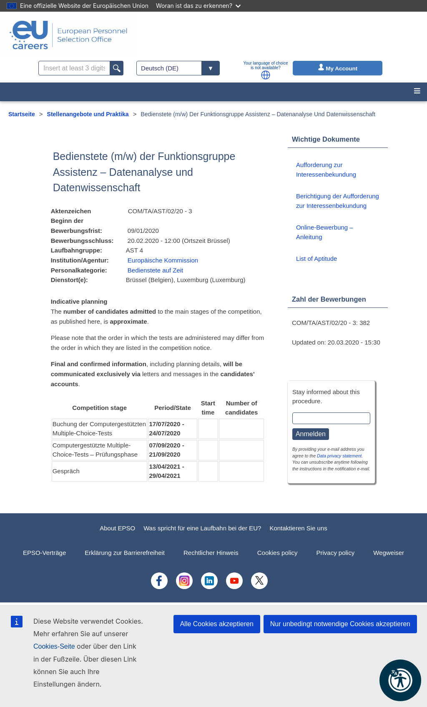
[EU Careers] (68, 35)
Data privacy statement (339, 455)
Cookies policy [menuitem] (277, 552)
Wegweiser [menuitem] (388, 552)
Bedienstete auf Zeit (155, 270)
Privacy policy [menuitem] (335, 552)
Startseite (21, 114)
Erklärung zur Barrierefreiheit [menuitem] (125, 552)
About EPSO (117, 528)
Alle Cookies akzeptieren (217, 623)
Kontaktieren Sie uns (298, 528)
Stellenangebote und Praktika (88, 114)
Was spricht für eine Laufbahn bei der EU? (202, 528)
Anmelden (311, 433)
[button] (266, 75)
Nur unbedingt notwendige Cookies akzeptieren (340, 623)
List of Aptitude (316, 258)
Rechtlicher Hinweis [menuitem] (211, 552)
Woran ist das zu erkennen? (198, 5)
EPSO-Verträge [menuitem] (44, 552)
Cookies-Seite (54, 646)
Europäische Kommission (163, 260)
